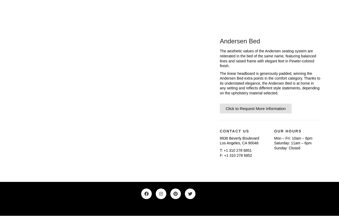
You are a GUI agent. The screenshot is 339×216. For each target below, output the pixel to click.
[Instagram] (161, 194)
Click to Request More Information (256, 108)
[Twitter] (190, 194)
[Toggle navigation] (317, 13)
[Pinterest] (175, 194)
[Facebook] (146, 194)
